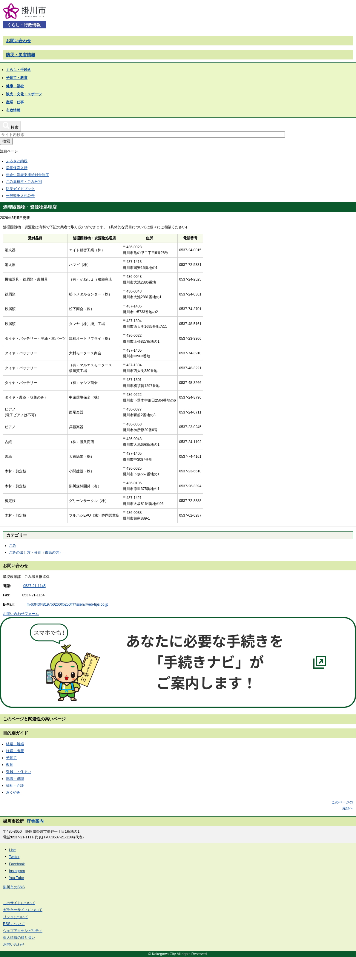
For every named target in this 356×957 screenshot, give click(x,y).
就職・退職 (15, 779)
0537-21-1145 (34, 586)
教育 (9, 764)
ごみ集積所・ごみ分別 (24, 182)
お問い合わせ (18, 40)
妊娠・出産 (15, 751)
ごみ (12, 545)
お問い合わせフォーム (21, 614)
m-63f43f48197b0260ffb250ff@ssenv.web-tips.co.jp (67, 604)
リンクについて (15, 917)
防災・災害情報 (20, 54)
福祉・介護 (15, 785)
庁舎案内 (35, 821)
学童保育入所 (16, 168)
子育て (11, 758)
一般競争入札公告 (20, 196)
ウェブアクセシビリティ (22, 931)
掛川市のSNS (14, 887)
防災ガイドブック (20, 189)
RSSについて (14, 924)
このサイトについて (19, 903)
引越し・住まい (18, 772)
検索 (6, 141)
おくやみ (13, 792)
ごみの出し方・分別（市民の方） (36, 552)
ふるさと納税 (16, 161)
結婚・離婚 (15, 744)
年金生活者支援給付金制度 (27, 175)
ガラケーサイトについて (22, 910)
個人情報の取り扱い (19, 937)
